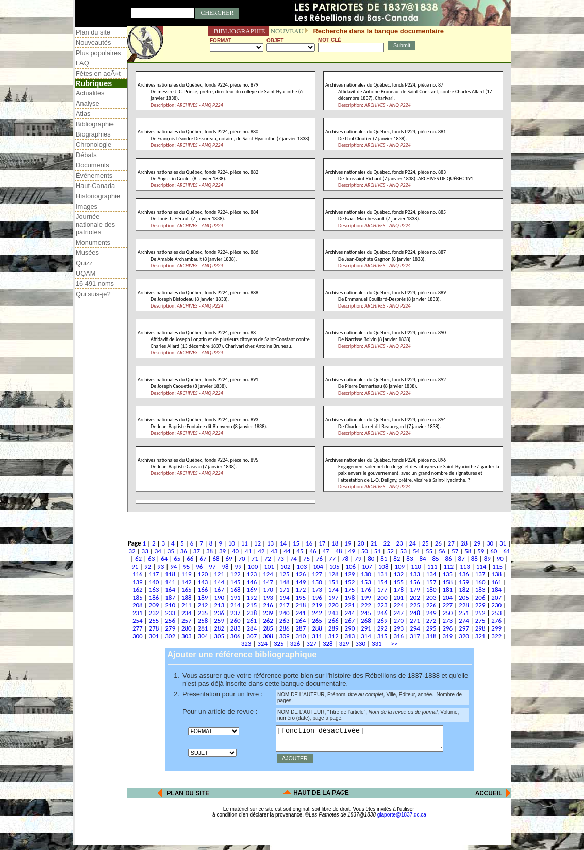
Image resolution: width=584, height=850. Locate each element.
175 (349, 589)
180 (431, 589)
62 (138, 559)
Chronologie (93, 144)
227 (447, 605)
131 (382, 574)
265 (317, 620)
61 (506, 551)
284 (252, 628)
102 (285, 566)
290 (349, 628)
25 (425, 543)
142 (186, 582)
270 (398, 620)
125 (284, 574)
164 (170, 589)
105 (334, 566)
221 (349, 605)
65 (177, 559)
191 (235, 597)
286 (284, 628)
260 (235, 620)
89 (487, 559)
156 (415, 582)
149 (300, 582)
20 (360, 543)
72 (267, 559)
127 (317, 574)
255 (154, 620)
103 (301, 566)
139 (137, 582)
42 (261, 551)
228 (464, 605)
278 (154, 628)
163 (154, 589)
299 (496, 628)
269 (382, 620)
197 (333, 597)
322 (496, 636)
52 (390, 551)
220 (333, 605)
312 (333, 636)
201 (398, 597)
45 (299, 551)
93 (160, 566)
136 (464, 574)
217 (284, 605)
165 (186, 589)
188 (186, 597)
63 (151, 559)
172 (300, 589)
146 (252, 582)
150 (317, 582)
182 (464, 589)
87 (461, 559)
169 (252, 589)
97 (212, 566)
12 (257, 543)
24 (412, 543)
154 (382, 582)
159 (464, 582)
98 (225, 566)
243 (333, 613)
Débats (86, 155)
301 (154, 636)
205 (464, 597)
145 (235, 582)
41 (248, 551)
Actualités (90, 93)
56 (442, 551)
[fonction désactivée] (369, 740)
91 (134, 566)
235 (203, 613)
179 (415, 589)
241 (300, 613)
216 (268, 605)
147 (268, 582)
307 (252, 636)
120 (203, 574)
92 (147, 566)
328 (328, 644)
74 (293, 559)
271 (415, 620)
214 (235, 605)
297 (464, 628)
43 (274, 551)
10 (231, 543)
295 (431, 628)
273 (447, 620)
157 (431, 582)
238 (252, 613)
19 (347, 543)
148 (284, 582)
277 (137, 628)
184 (496, 589)
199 (366, 597)
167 (219, 589)
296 (447, 628)
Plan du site (93, 32)
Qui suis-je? (93, 294)
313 (349, 636)
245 (366, 613)
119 (186, 574)
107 (367, 566)
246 (382, 613)
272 (431, 620)
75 (306, 559)
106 (350, 566)
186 (154, 597)
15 (296, 543)
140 (154, 582)
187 (170, 597)
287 (300, 628)
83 (409, 559)
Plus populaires (98, 53)
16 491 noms (95, 283)
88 (474, 559)
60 (493, 551)
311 (317, 636)
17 (322, 543)
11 (244, 543)
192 (252, 597)
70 (242, 559)
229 (480, 605)
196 (317, 597)
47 (325, 551)
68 (215, 559)
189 (203, 597)
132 (398, 574)
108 (383, 566)
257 (186, 620)
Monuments (93, 242)
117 (154, 574)
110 (416, 566)
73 (280, 559)
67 (202, 559)
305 (219, 636)
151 (333, 582)
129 (349, 574)
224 (398, 605)
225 (415, 605)
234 (186, 613)
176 (366, 589)
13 (270, 543)
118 (170, 574)
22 (386, 543)
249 (431, 613)
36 (183, 551)
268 (366, 620)
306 (235, 636)
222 (366, 605)
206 (480, 597)
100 (253, 566)
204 (447, 597)
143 (203, 582)
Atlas (83, 113)
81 (383, 559)
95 (186, 566)
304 (203, 636)
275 (480, 620)
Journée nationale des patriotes (95, 224)
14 (283, 543)
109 (399, 566)
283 (235, 628)
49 (351, 551)
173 (317, 589)
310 (300, 636)
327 (311, 644)
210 (170, 605)
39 (222, 551)
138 (496, 574)
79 (358, 559)
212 (203, 605)
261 (252, 620)
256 (170, 620)
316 (398, 636)
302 (170, 636)
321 (480, 636)
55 (429, 551)
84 (422, 559)
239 (268, 613)
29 (477, 543)
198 (349, 597)
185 (137, 597)
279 (170, 628)
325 (279, 644)
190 (219, 597)
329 (344, 644)
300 (137, 636)
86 (448, 559)
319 (447, 636)
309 (284, 636)
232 (154, 613)
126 (300, 574)
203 (431, 597)
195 (300, 597)
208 (137, 605)
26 (438, 543)
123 (252, 574)
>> (393, 644)
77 (332, 559)
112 (448, 566)
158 (447, 582)
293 (398, 628)
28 (464, 543)
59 (480, 551)
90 (500, 559)
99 (238, 566)
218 (300, 605)
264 (300, 620)
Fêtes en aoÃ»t (98, 73)
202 (415, 597)
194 (284, 597)
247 (398, 613)
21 (373, 543)
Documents (92, 165)
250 (447, 613)
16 (309, 543)
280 (186, 628)
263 (284, 620)
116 (137, 574)
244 (349, 613)
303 (186, 636)
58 (467, 551)
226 (431, 605)
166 (203, 589)
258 (203, 620)
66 (190, 559)
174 (333, 589)
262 (268, 620)
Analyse (87, 103)
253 (496, 613)
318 (431, 636)
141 (170, 582)
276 (496, 620)
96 (199, 566)
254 (137, 620)
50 (364, 551)
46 (312, 551)
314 (366, 636)
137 (480, 574)
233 (170, 613)
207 (496, 597)
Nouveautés (93, 42)
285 (268, 628)
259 (219, 620)
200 (382, 597)
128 (333, 574)
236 (219, 613)
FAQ (82, 63)
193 (268, 597)
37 (196, 551)
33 (145, 551)
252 (480, 613)
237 (235, 613)
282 (219, 628)
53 (403, 551)
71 (255, 559)
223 (382, 605)
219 (317, 605)
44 (286, 551)
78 (345, 559)
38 (209, 551)
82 (396, 559)
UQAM (85, 273)
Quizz (84, 263)
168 (235, 589)
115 (497, 566)
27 (451, 543)
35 (171, 551)
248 (415, 613)
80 (371, 559)
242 (317, 613)
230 (496, 605)
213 (219, 605)
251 (464, 613)
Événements (94, 175)
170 (268, 589)
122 (235, 574)
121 (219, 574)
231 (137, 613)
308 (268, 636)
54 (416, 551)
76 (319, 559)
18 (334, 543)
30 (490, 543)
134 (431, 574)
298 (480, 628)
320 (464, 636)
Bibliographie (95, 124)
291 (366, 628)
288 (317, 628)
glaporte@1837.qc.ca (401, 819)
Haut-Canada (95, 186)
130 (366, 574)
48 (339, 551)
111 (432, 566)
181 (447, 589)
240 (284, 613)
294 (415, 628)
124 (268, 574)
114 (481, 566)
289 (333, 628)
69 (228, 559)
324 (262, 644)
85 (435, 559)
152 (349, 582)
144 (219, 582)
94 (173, 566)
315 (382, 636)
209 (154, 605)
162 (137, 589)
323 (246, 644)
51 (377, 551)
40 (235, 551)
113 (465, 566)
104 (318, 566)
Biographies (93, 134)
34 (158, 551)
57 (455, 551)
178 (398, 589)
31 (502, 543)
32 (132, 551)
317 (415, 636)
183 (480, 589)
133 (415, 574)
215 (252, 605)
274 (464, 620)
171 (284, 589)
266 (333, 620)
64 (164, 559)
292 (382, 628)
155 (398, 582)
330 (360, 644)
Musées (87, 253)
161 (496, 582)
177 (382, 589)
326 (295, 644)
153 (366, 582)
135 (447, 574)
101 (269, 566)
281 (203, 628)
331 (377, 644)
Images (86, 206)
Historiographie (98, 196)
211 (186, 605)
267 (349, 620)
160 (480, 582)
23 (399, 543)
